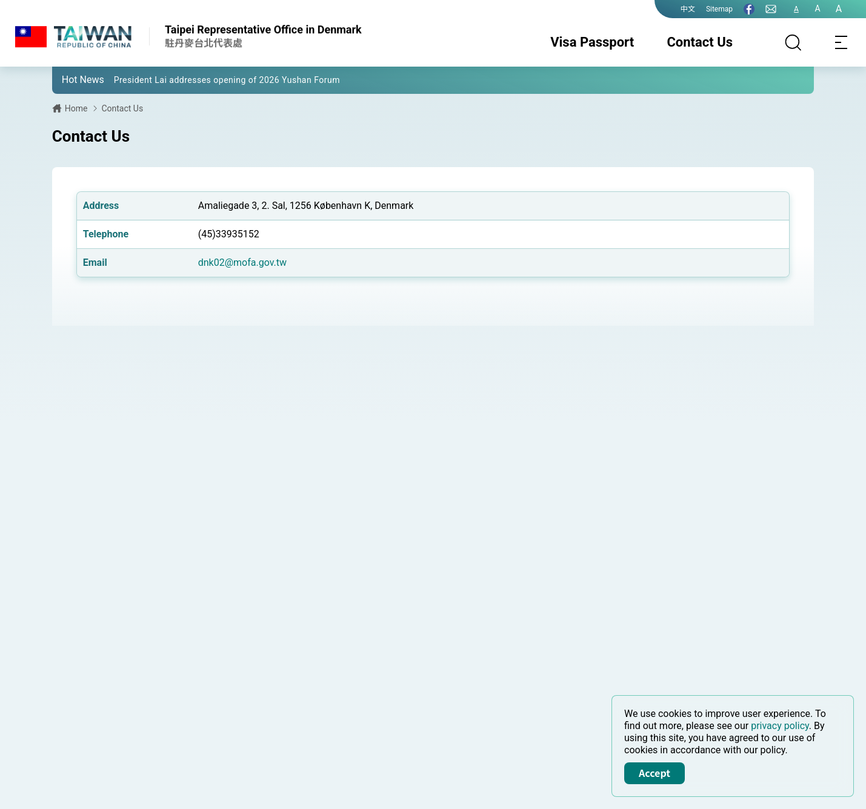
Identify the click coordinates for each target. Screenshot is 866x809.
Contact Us (700, 42)
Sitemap (719, 9)
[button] (70, 79)
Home (76, 108)
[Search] (793, 42)
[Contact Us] (770, 9)
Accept (654, 772)
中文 (688, 9)
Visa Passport (592, 42)
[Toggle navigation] (842, 42)
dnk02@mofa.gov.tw (242, 262)
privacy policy (780, 725)
